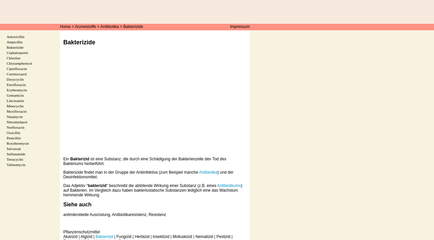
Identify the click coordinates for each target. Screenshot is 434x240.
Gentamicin (15, 95)
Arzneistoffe (85, 26)
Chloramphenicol (19, 63)
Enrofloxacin (16, 85)
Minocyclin (15, 106)
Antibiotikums (229, 185)
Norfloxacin (15, 127)
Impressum (240, 26)
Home (65, 26)
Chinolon (13, 58)
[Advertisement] (154, 106)
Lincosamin (15, 101)
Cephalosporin (17, 53)
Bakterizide (133, 26)
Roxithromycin (18, 143)
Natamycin (15, 117)
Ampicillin (15, 42)
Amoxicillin (15, 37)
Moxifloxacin (17, 111)
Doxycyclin (15, 79)
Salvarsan (14, 149)
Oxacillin (13, 133)
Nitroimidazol (17, 122)
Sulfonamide (16, 154)
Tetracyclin (15, 159)
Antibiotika (109, 26)
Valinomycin (16, 165)
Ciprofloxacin (17, 69)
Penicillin (14, 138)
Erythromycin (17, 90)
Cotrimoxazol (17, 74)
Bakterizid (104, 236)
